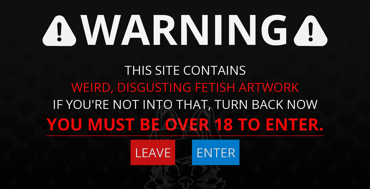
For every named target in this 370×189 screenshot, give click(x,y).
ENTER (215, 152)
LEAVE (153, 152)
